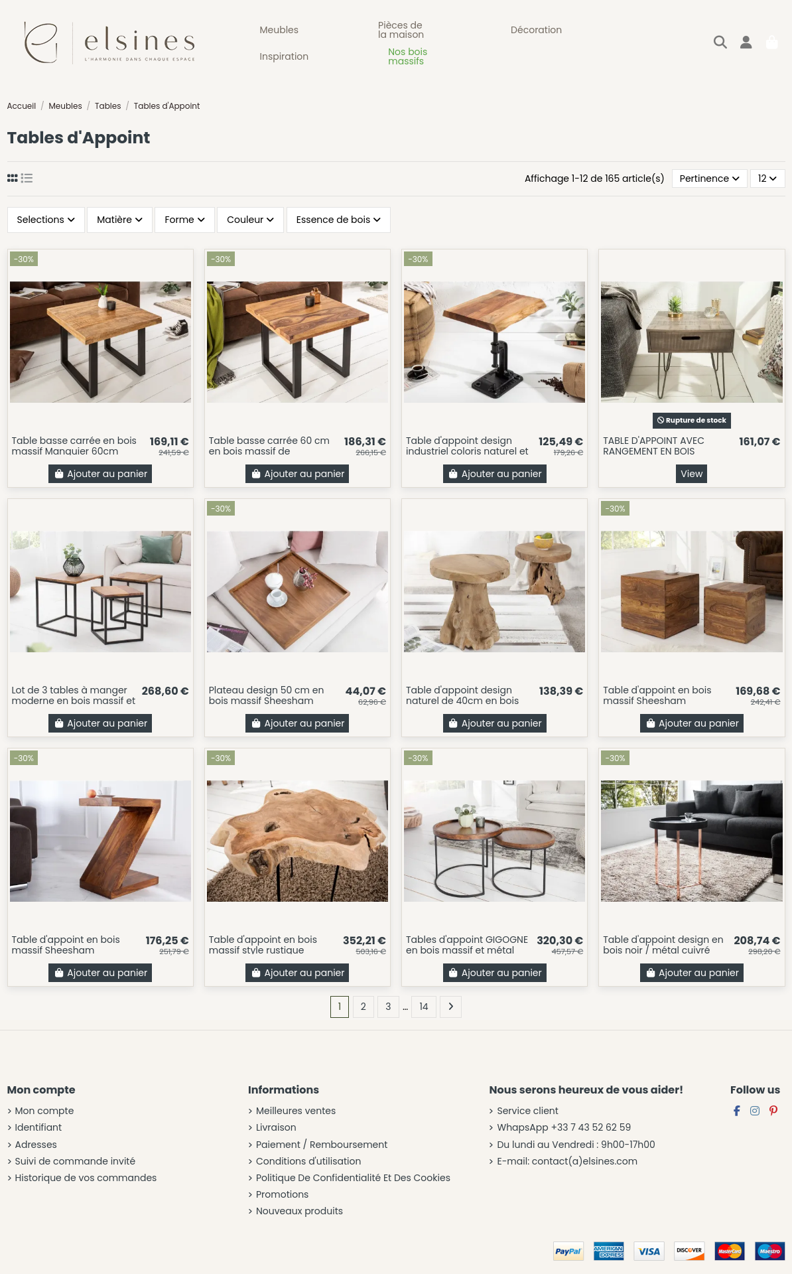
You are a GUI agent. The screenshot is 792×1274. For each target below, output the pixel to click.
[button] (279, 30)
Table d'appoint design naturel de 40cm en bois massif (462, 701)
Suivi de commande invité (75, 1161)
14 (423, 1006)
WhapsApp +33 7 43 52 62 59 (564, 1127)
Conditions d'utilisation (308, 1161)
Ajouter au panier (100, 473)
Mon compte (44, 1111)
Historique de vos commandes (86, 1178)
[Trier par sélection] (710, 178)
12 (767, 178)
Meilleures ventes (296, 1111)
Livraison (276, 1127)
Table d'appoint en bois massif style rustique (263, 945)
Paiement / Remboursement (321, 1145)
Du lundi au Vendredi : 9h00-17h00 (576, 1145)
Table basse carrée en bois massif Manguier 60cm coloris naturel (74, 452)
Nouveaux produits (299, 1211)
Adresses (36, 1145)
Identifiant (38, 1127)
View (691, 473)
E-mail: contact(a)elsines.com (567, 1161)
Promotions (282, 1194)
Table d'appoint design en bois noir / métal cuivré (663, 945)
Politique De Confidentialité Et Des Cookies (353, 1178)
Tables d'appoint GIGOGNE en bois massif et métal (467, 945)
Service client (527, 1111)
